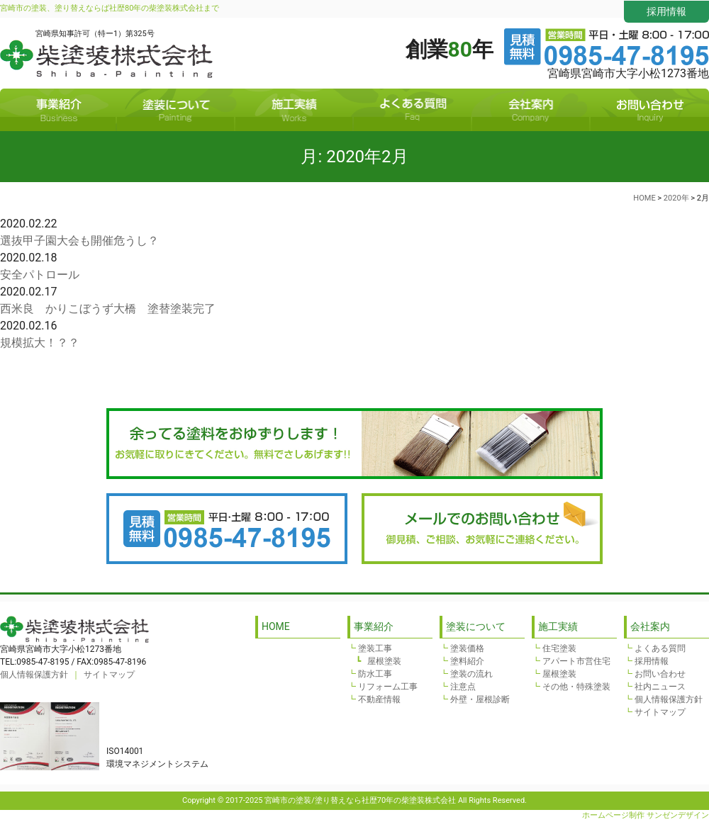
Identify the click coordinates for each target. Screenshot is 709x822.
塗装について (175, 110)
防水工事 (375, 674)
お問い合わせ (650, 110)
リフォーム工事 (388, 687)
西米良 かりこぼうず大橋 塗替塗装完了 (108, 308)
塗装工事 (375, 648)
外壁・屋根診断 (480, 699)
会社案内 (530, 110)
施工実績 (293, 110)
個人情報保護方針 (34, 675)
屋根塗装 (384, 661)
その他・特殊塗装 (576, 687)
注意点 (463, 687)
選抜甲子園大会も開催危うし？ (79, 240)
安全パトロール (39, 274)
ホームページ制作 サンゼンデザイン (645, 815)
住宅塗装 (559, 648)
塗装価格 (467, 648)
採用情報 (666, 11)
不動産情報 (379, 699)
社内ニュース (660, 687)
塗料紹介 (467, 661)
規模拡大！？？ (39, 342)
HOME (276, 626)
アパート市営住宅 (576, 661)
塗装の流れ (471, 674)
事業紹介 (58, 110)
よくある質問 (412, 110)
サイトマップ (109, 675)
